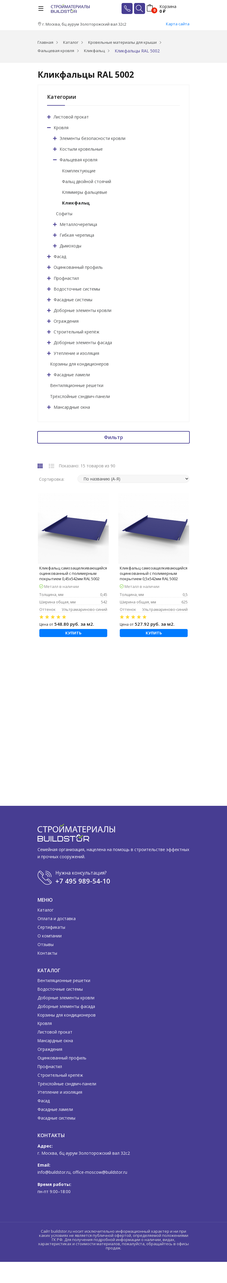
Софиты (64, 213)
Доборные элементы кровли (82, 310)
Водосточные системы (77, 289)
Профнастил (66, 278)
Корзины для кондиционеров (79, 364)
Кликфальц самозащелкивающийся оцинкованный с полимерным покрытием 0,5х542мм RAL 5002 (153, 573)
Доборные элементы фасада (83, 342)
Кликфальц (76, 203)
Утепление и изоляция (76, 353)
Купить (73, 633)
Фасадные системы (73, 299)
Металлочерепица (78, 224)
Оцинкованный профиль (78, 267)
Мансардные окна (72, 407)
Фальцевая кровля (78, 160)
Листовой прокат (71, 117)
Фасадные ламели (72, 374)
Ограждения (66, 321)
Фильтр (113, 437)
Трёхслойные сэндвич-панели (80, 396)
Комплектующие (79, 171)
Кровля (61, 127)
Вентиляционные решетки (76, 385)
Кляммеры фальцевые (84, 192)
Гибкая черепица (77, 235)
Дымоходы (70, 246)
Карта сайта (177, 23)
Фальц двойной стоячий (86, 181)
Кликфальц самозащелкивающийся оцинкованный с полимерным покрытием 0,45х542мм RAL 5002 (73, 573)
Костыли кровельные (81, 149)
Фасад (60, 256)
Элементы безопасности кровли (92, 138)
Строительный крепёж (76, 332)
